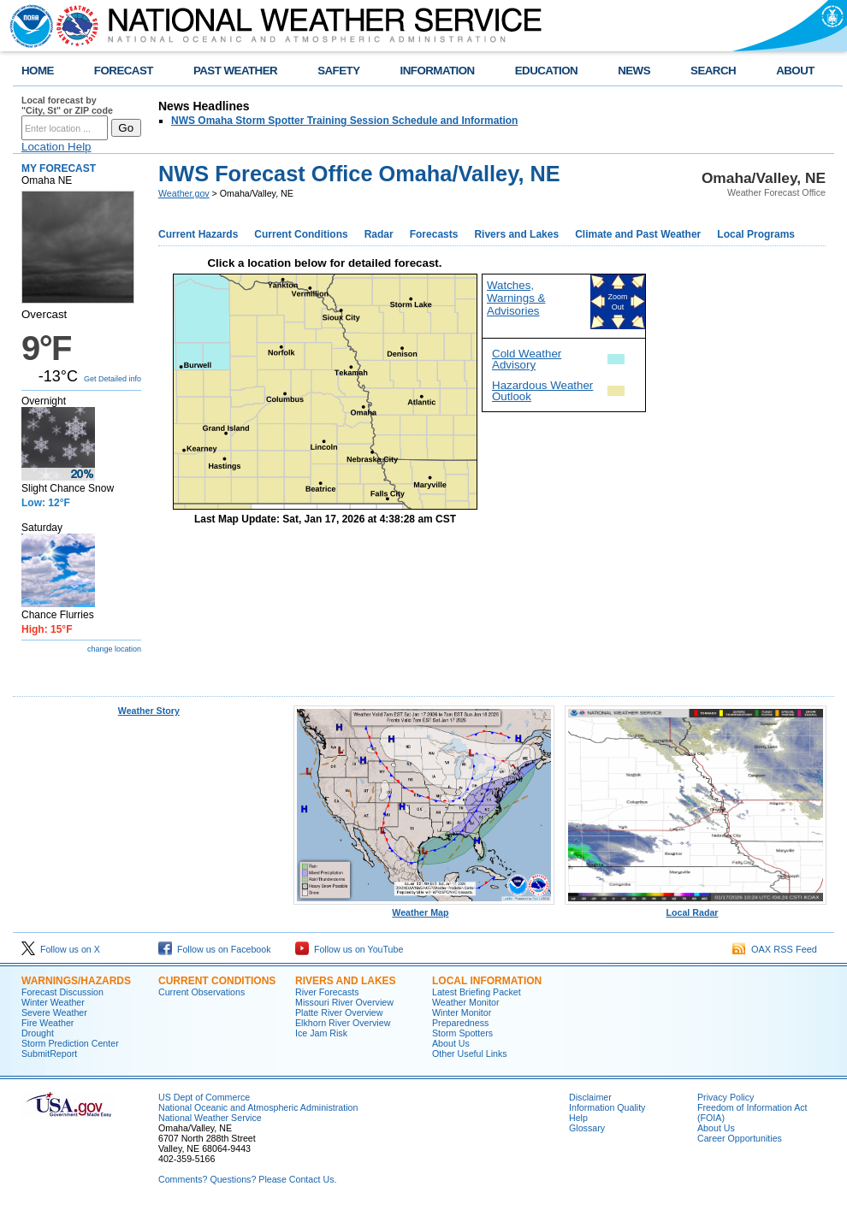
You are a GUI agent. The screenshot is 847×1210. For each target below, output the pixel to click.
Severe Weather (54, 1012)
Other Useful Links (469, 1053)
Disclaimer (590, 1097)
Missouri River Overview (344, 1002)
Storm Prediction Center (70, 1043)
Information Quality (607, 1107)
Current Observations (201, 992)
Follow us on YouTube (349, 949)
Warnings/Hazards (76, 981)
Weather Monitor (466, 1002)
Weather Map (424, 908)
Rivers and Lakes (516, 234)
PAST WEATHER (235, 70)
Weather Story (149, 710)
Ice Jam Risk (321, 1033)
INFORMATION (437, 70)
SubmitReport (49, 1053)
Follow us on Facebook (214, 949)
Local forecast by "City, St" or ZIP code (67, 105)
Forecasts (434, 234)
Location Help (56, 146)
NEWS (634, 70)
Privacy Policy (725, 1097)
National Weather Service (210, 1118)
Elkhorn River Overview (342, 1023)
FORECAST (123, 70)
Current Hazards (198, 234)
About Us (451, 1043)
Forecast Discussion (62, 992)
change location (114, 649)
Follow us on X (60, 949)
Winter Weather (53, 1002)
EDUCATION (546, 70)
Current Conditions (300, 234)
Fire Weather (47, 1023)
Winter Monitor (461, 1012)
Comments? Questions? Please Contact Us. (247, 1179)
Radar (379, 234)
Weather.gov (184, 193)
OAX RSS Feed (774, 949)
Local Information (487, 981)
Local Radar (695, 908)
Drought (37, 1033)
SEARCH (713, 70)
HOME (37, 70)
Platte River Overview (338, 1012)
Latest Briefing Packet (476, 992)
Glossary (587, 1128)
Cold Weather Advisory (526, 359)
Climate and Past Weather (638, 234)
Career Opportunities (739, 1138)
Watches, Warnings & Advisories (516, 298)
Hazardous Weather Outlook (542, 391)
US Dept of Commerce (204, 1097)
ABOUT (795, 70)
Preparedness (460, 1023)
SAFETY (338, 70)
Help (578, 1118)
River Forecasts (327, 992)
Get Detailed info (112, 379)
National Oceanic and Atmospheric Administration (258, 1107)
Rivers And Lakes (345, 981)
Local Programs (756, 234)
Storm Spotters (462, 1033)
